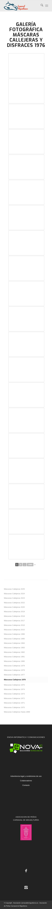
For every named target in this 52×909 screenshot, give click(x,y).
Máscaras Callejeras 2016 (14, 625)
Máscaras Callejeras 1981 (14, 657)
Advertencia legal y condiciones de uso (26, 776)
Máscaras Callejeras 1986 (14, 634)
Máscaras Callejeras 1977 (14, 675)
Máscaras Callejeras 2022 (14, 603)
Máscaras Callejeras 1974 (14, 689)
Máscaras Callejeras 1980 (14, 661)
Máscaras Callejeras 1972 (14, 698)
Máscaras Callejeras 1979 (14, 666)
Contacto (26, 785)
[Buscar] (40, 5)
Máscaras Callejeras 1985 (14, 639)
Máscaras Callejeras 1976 (15, 680)
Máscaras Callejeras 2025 (14, 589)
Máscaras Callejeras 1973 (14, 694)
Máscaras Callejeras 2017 (14, 621)
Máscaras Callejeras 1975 (14, 685)
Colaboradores (26, 781)
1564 (30, 564)
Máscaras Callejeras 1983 (14, 648)
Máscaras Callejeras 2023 (14, 598)
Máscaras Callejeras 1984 (14, 643)
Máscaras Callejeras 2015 (14, 630)
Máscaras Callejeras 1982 (14, 652)
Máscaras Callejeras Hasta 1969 (17, 712)
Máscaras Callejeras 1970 (14, 707)
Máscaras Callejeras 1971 (14, 703)
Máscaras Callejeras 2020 (14, 607)
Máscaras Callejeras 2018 (14, 616)
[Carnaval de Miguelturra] (21, 5)
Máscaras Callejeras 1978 (14, 670)
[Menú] (46, 5)
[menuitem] (40, 5)
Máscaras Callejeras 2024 (14, 594)
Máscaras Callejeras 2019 (14, 611)
